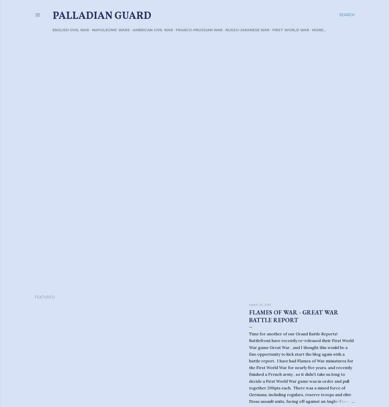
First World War (290, 30)
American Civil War (153, 30)
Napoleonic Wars (111, 30)
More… (319, 30)
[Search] (347, 15)
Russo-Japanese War (247, 30)
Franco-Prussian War (199, 30)
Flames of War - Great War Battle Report (293, 316)
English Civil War (71, 30)
